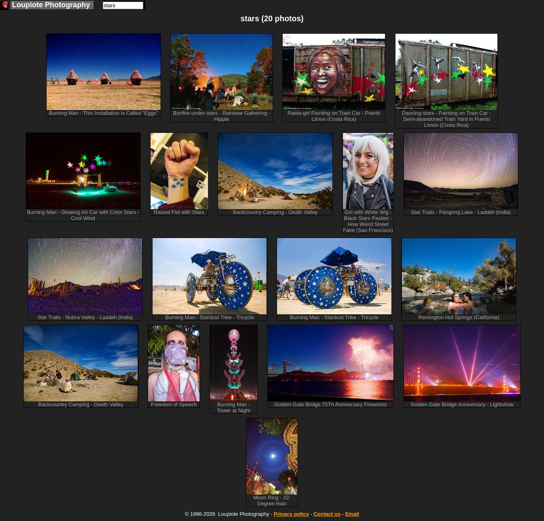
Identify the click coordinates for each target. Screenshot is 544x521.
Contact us (327, 514)
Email (352, 514)
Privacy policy (291, 514)
